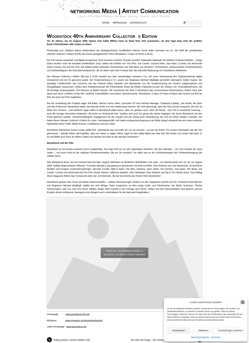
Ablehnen (203, 330)
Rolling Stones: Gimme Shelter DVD (68, 340)
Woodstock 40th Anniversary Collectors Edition (102, 36)
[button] (242, 302)
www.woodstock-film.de (77, 314)
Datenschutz (138, 22)
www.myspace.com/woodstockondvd (83, 320)
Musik (106, 22)
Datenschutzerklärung (200, 337)
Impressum (215, 337)
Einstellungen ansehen (230, 330)
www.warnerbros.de (76, 326)
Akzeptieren (178, 330)
